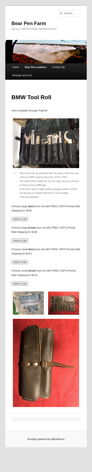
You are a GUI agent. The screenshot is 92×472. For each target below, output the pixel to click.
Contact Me (58, 67)
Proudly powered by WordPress (46, 439)
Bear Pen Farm (28, 23)
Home (15, 67)
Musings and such (22, 75)
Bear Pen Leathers (35, 67)
